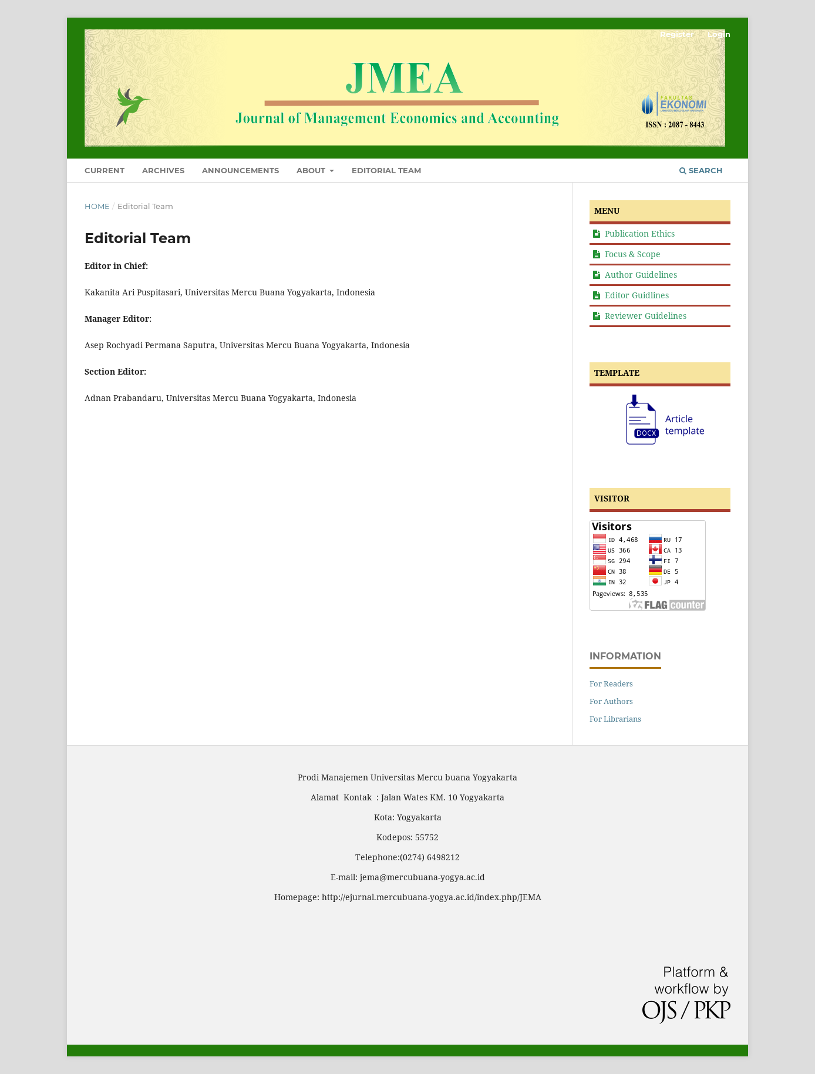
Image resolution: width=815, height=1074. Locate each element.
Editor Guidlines (637, 295)
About (312, 170)
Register (677, 34)
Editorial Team (386, 170)
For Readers (611, 683)
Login (719, 34)
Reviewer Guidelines (645, 315)
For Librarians (615, 718)
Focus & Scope (633, 254)
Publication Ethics (640, 233)
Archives (163, 170)
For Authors (611, 701)
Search (701, 170)
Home (97, 206)
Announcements (240, 170)
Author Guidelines (641, 274)
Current (104, 170)
